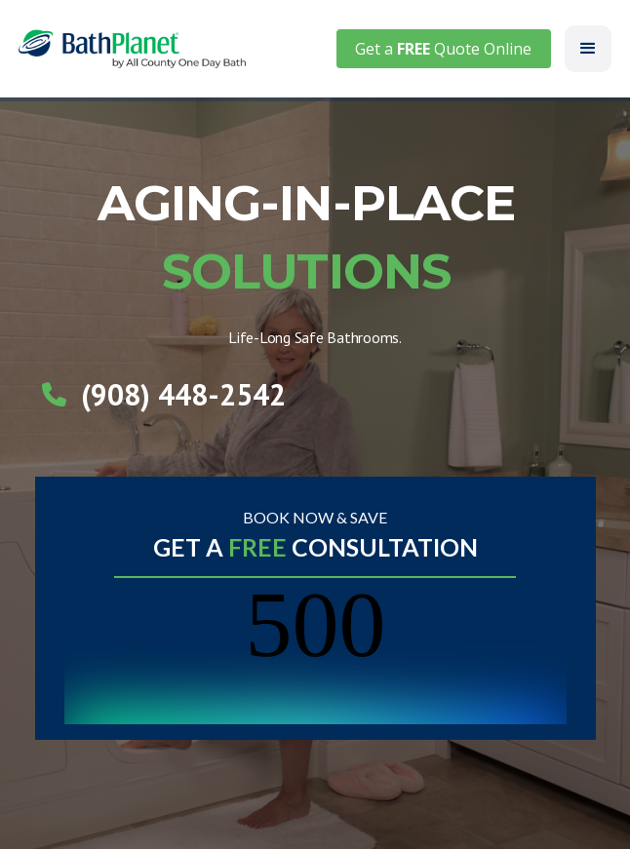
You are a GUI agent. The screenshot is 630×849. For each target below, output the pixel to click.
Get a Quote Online (443, 48)
